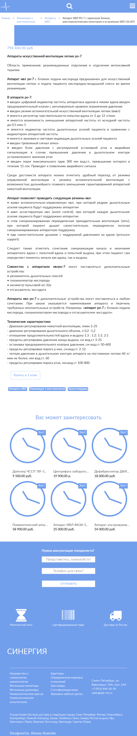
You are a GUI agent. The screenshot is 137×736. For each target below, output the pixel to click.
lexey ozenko (43, 733)
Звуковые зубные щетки (66, 694)
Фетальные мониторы (24, 685)
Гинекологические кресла (26, 694)
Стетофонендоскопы (64, 689)
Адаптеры (57, 673)
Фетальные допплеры (24, 689)
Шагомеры (58, 685)
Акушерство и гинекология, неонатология (19, 677)
